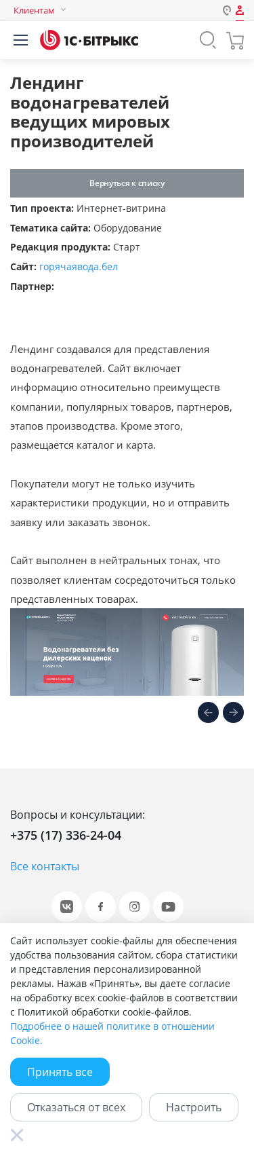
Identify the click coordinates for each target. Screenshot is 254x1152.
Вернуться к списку (126, 183)
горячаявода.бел (78, 266)
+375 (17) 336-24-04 (65, 835)
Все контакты (44, 866)
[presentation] (208, 714)
